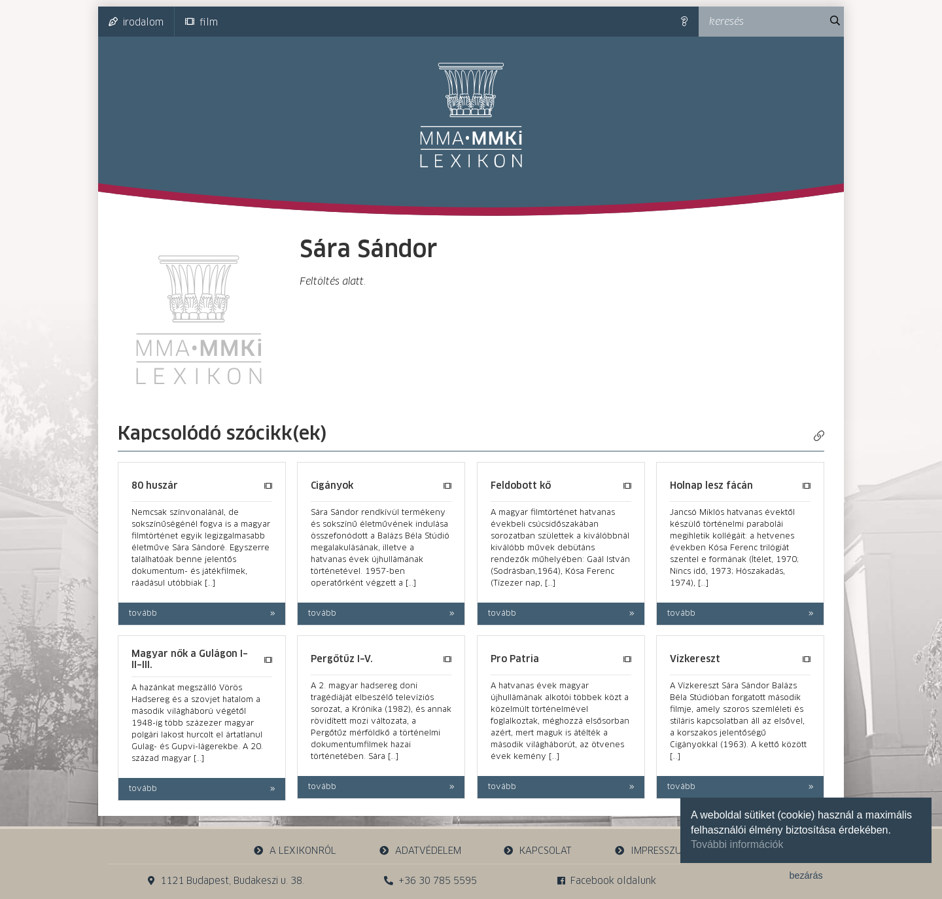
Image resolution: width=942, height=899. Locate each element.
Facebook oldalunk (606, 881)
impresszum (651, 851)
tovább (143, 614)
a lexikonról (295, 851)
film (201, 22)
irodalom (136, 22)
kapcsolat (537, 851)
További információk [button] (737, 844)
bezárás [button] (805, 875)
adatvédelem (419, 851)
